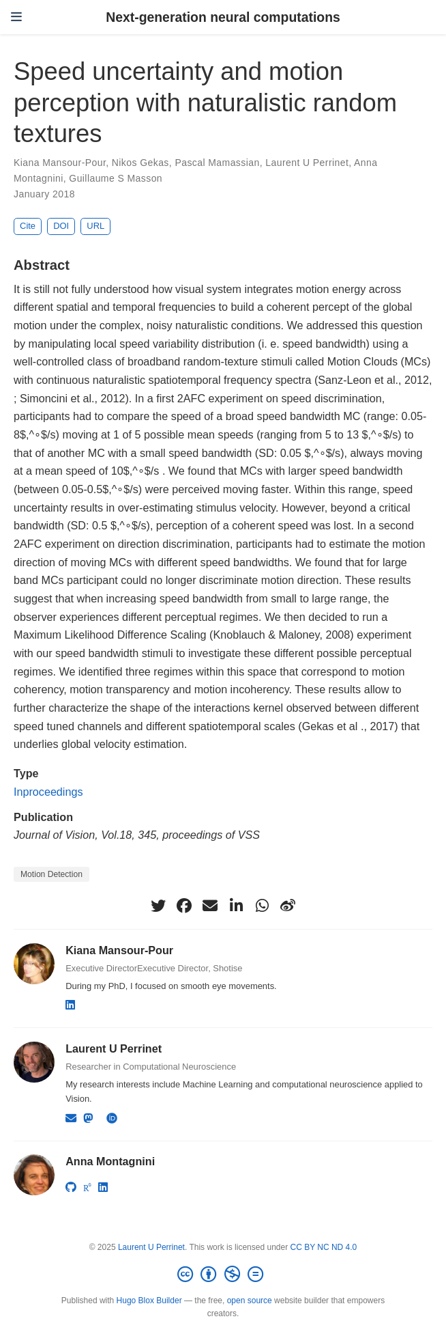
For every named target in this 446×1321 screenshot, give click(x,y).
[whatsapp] (262, 905)
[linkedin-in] (236, 905)
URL (95, 226)
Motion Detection (51, 874)
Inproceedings (48, 791)
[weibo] (288, 905)
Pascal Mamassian (217, 162)
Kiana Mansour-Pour (60, 162)
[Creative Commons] (223, 1274)
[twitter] (158, 905)
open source (249, 1300)
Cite (27, 226)
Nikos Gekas (140, 162)
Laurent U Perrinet (306, 162)
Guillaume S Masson (115, 178)
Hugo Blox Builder (149, 1300)
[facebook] (184, 905)
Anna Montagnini (110, 1161)
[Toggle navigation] (16, 17)
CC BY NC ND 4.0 (323, 1247)
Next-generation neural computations (223, 17)
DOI (61, 226)
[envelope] (210, 905)
